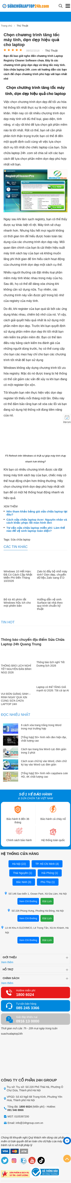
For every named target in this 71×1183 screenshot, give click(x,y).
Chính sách (11, 978)
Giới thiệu (10, 957)
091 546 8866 (15, 1110)
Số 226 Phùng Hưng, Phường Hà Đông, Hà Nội (35, 910)
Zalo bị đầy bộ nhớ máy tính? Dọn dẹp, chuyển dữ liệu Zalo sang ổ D (52, 574)
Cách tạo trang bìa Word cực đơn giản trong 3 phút (43, 751)
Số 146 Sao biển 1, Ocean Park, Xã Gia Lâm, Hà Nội (35, 893)
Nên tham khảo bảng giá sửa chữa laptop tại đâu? (36, 513)
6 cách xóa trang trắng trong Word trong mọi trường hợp (41, 727)
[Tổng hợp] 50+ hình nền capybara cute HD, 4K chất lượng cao (44, 775)
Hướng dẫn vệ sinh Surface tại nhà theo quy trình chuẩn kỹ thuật (50, 604)
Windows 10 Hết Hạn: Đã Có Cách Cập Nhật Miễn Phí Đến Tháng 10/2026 (18, 576)
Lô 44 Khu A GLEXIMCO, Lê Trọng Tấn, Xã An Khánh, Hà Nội (35, 930)
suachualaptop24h (12, 1033)
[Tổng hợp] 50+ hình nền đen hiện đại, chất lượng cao (44, 739)
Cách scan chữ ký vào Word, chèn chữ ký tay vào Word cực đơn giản (44, 763)
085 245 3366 (27, 1008)
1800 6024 (25, 994)
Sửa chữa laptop (20, 539)
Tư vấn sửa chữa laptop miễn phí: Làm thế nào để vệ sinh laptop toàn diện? (35, 529)
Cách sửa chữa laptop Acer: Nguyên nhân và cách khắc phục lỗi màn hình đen (36, 521)
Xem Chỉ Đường (28, 901)
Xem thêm (7, 962)
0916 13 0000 (27, 1021)
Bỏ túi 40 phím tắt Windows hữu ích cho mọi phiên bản (17, 602)
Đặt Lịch (47, 901)
